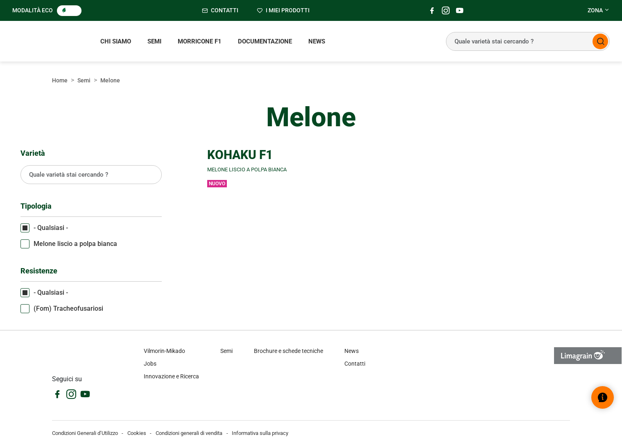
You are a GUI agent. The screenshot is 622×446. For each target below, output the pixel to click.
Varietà (32, 153)
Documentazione (265, 41)
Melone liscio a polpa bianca (75, 244)
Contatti (354, 363)
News (316, 41)
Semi (154, 41)
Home (60, 80)
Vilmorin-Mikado (164, 351)
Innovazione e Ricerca (171, 376)
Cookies (136, 433)
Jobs (150, 363)
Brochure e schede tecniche (288, 351)
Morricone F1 (200, 41)
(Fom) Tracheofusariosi (68, 308)
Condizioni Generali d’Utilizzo (85, 433)
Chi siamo (115, 41)
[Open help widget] (602, 397)
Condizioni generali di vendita (189, 433)
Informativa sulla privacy (260, 433)
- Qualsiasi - (51, 228)
